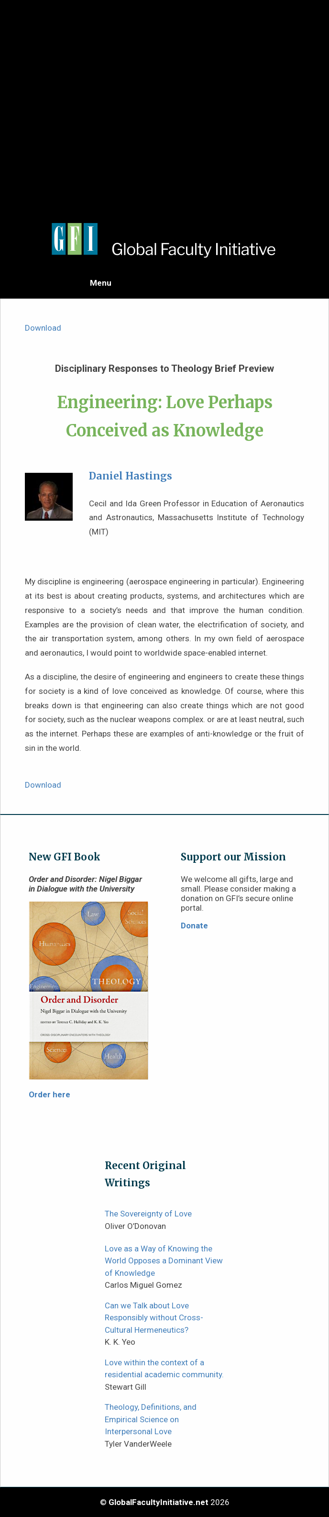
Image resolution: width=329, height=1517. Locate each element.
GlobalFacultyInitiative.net (158, 1502)
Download (43, 328)
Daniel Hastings (130, 476)
